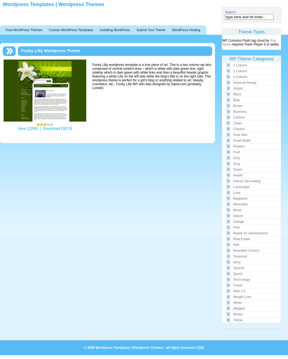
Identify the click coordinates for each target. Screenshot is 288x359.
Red (236, 245)
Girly (236, 158)
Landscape (241, 187)
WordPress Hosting (186, 30)
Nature (238, 216)
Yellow (238, 320)
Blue (236, 100)
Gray (236, 164)
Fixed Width (242, 141)
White (237, 303)
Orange (238, 222)
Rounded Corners (246, 251)
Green (237, 170)
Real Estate (241, 239)
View (22, 128)
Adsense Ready (245, 83)
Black (237, 94)
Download (51, 128)
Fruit (236, 152)
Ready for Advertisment (250, 233)
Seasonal (240, 256)
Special (238, 268)
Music (237, 210)
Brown (238, 106)
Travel (237, 285)
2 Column (240, 65)
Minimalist (240, 204)
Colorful (238, 129)
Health (238, 175)
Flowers (239, 146)
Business (240, 112)
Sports (238, 274)
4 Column (240, 77)
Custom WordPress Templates (71, 30)
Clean (237, 123)
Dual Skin (240, 135)
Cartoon (239, 117)
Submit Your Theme (150, 30)
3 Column (240, 71)
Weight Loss (242, 297)
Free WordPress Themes (24, 30)
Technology (241, 280)
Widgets (239, 308)
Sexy (237, 262)
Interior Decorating (246, 181)
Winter (238, 314)
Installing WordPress (115, 30)
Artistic (238, 88)
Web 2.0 (239, 291)
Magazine (240, 198)
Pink (236, 227)
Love (236, 193)
